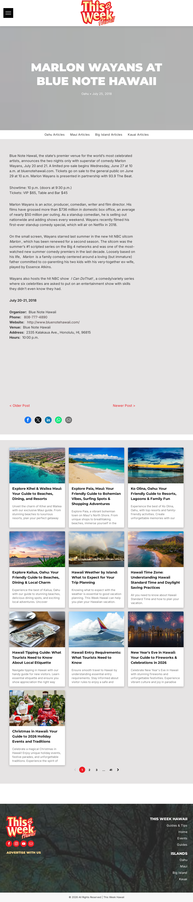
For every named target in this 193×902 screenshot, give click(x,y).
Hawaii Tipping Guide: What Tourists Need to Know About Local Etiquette (36, 657)
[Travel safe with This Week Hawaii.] (96, 629)
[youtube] (23, 844)
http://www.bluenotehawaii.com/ (53, 322)
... (103, 769)
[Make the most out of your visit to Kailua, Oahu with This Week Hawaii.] (37, 549)
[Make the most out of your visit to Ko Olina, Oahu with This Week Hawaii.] (156, 465)
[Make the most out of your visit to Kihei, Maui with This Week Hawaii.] (37, 465)
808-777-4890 (35, 317)
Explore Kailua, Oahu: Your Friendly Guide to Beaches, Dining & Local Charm (35, 577)
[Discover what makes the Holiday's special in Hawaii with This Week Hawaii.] (37, 708)
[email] (31, 844)
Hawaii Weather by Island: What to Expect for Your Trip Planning (95, 577)
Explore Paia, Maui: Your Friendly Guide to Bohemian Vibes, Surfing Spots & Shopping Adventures (96, 496)
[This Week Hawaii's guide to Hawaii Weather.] (96, 549)
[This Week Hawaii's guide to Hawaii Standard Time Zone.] (156, 549)
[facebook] (9, 844)
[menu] (8, 13)
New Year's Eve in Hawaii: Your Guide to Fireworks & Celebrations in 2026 (154, 657)
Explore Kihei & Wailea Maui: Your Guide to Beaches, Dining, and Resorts (37, 494)
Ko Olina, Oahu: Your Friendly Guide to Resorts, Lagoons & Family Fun (153, 494)
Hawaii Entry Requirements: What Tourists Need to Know (96, 657)
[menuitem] (54, 134)
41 (111, 769)
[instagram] (16, 844)
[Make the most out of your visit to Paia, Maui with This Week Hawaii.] (96, 465)
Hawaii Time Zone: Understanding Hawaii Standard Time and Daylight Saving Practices (155, 580)
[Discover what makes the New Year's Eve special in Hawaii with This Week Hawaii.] (156, 629)
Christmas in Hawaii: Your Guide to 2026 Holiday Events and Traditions (34, 736)
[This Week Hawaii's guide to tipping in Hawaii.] (37, 629)
